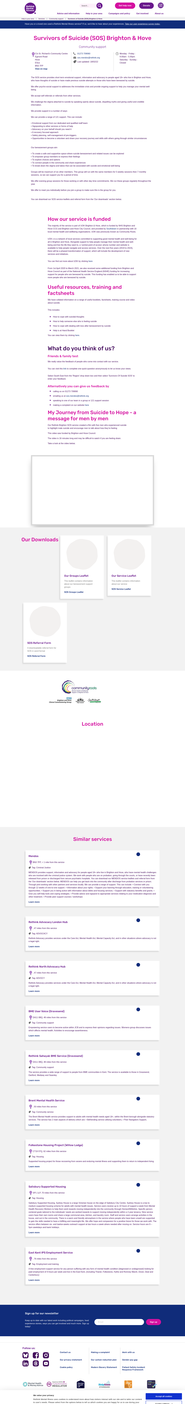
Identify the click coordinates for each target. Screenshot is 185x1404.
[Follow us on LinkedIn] (25, 1363)
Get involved (142, 13)
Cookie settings (164, 1390)
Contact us (65, 1352)
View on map (41, 69)
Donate (146, 5)
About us (159, 13)
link (64, 369)
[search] (99, 6)
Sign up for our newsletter (42, 1313)
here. (77, 335)
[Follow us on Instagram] (46, 1355)
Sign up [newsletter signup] (153, 1322)
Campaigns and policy (119, 13)
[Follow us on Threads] (36, 1363)
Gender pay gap (130, 1360)
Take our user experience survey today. (142, 24)
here (90, 261)
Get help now (125, 5)
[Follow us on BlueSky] (25, 1355)
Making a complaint (100, 1352)
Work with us (128, 1352)
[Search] (88, 6)
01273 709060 (83, 54)
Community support (56, 19)
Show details (39, 1399)
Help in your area (94, 13)
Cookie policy (66, 1367)
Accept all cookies (164, 1383)
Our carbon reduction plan (104, 1360)
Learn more (34, 902)
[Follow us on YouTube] (46, 1363)
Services (41, 19)
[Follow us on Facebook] (36, 1355)
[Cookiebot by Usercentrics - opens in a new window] (16, 1399)
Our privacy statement (71, 1360)
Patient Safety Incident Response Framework (133, 1368)
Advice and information (68, 13)
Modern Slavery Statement (104, 1367)
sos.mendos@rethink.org (88, 58)
